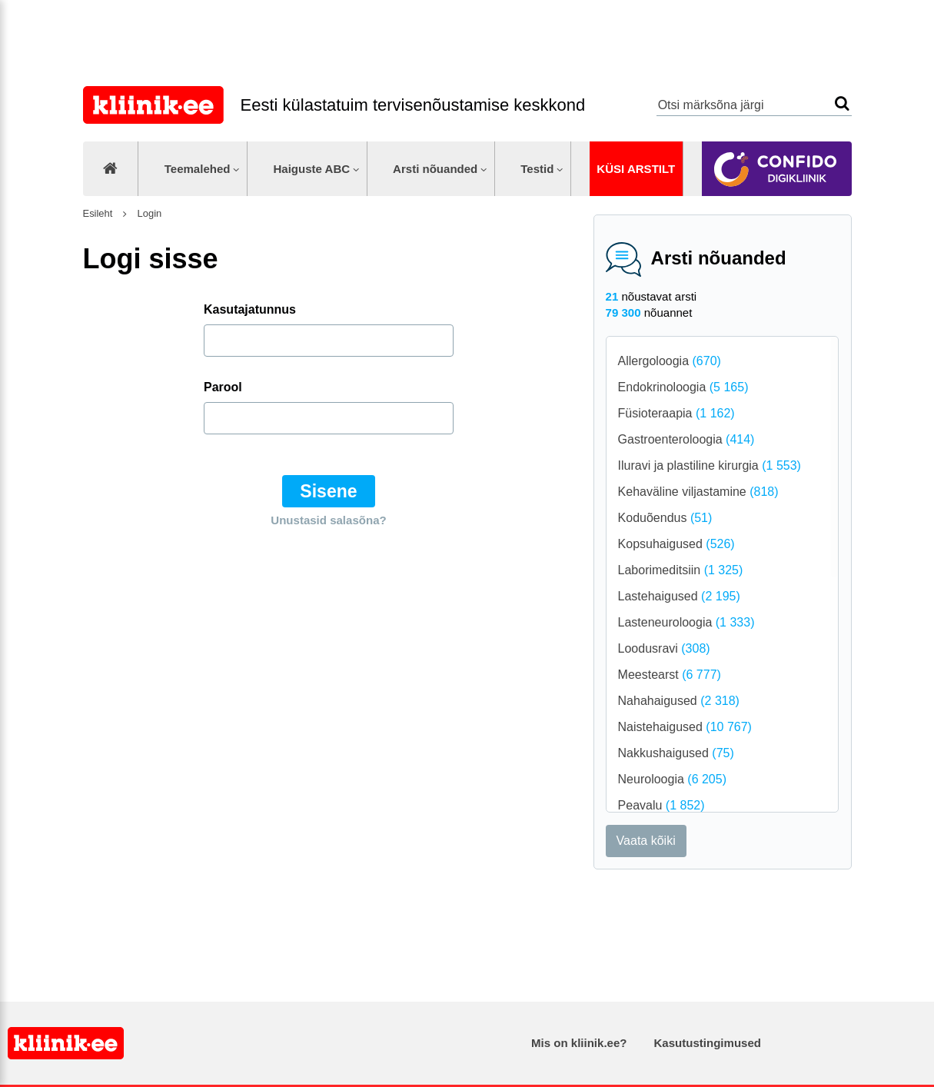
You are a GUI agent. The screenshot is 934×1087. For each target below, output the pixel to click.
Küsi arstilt (636, 168)
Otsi (842, 103)
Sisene (328, 491)
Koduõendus (665, 517)
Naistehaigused (685, 726)
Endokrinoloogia (683, 387)
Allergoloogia (669, 360)
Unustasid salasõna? (328, 520)
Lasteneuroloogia (686, 622)
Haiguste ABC (311, 168)
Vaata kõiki (646, 840)
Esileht (98, 213)
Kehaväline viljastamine (698, 491)
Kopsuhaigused (676, 543)
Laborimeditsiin (680, 570)
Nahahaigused (679, 700)
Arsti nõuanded (435, 168)
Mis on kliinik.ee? (579, 1042)
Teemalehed (198, 168)
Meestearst (669, 674)
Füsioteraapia (676, 413)
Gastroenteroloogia (686, 439)
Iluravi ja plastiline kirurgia (709, 465)
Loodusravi (664, 648)
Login (148, 213)
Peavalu (661, 805)
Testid (536, 168)
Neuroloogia (672, 779)
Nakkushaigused (676, 753)
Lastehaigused (679, 596)
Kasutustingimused (707, 1042)
